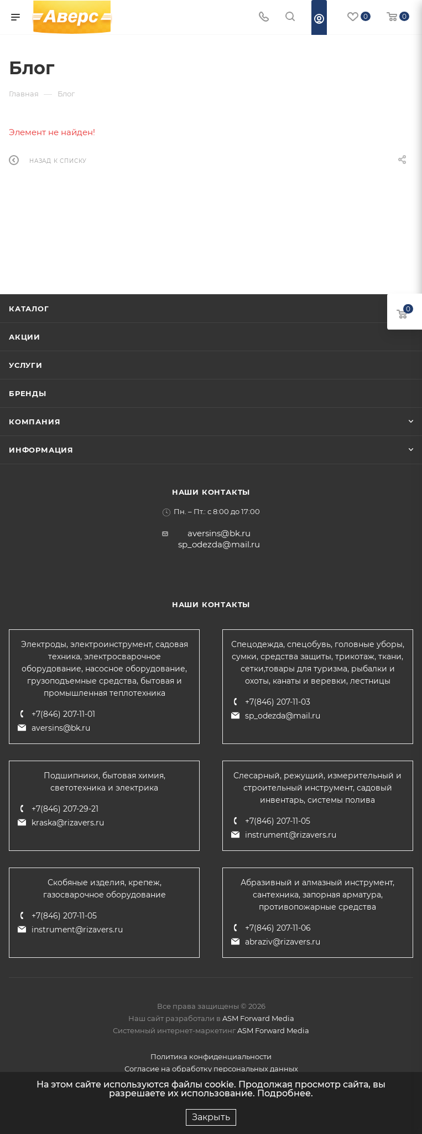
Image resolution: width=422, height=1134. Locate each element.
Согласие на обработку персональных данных (211, 1068)
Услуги (26, 365)
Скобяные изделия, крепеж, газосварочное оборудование (104, 889)
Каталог (29, 308)
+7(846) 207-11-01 (63, 714)
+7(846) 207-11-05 (277, 821)
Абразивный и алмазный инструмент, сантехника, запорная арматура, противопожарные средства (317, 895)
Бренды (27, 393)
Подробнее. (285, 1093)
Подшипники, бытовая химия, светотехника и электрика (104, 782)
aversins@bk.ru (219, 533)
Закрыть (211, 1117)
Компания (34, 421)
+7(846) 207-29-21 (65, 809)
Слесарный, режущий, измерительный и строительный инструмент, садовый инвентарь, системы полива (317, 788)
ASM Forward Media (258, 1018)
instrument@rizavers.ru (290, 835)
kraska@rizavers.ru (68, 823)
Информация (41, 449)
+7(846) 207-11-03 (277, 702)
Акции (24, 336)
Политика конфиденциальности (211, 1056)
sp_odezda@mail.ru (219, 544)
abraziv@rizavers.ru (282, 942)
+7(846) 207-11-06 (278, 928)
